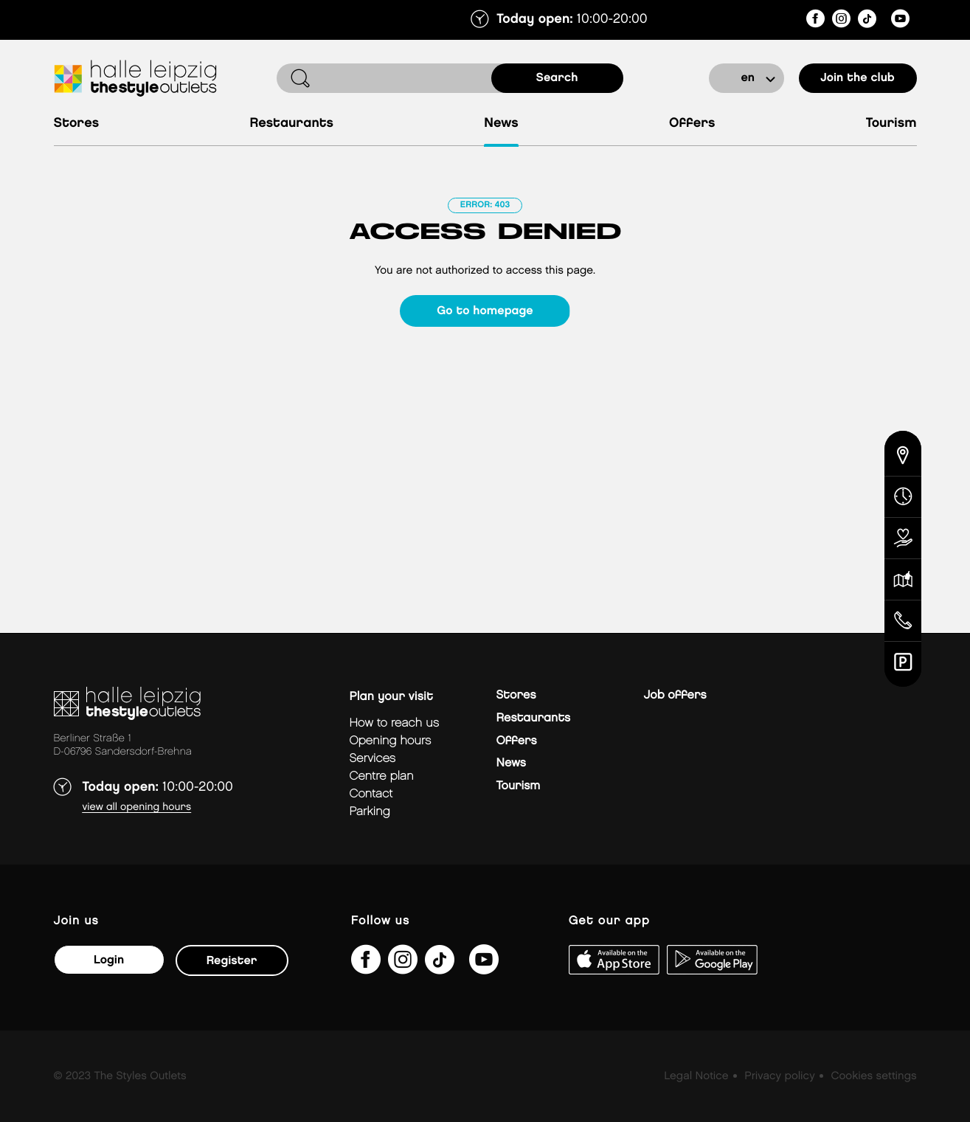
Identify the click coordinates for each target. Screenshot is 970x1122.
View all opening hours (137, 807)
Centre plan (382, 776)
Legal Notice (696, 1076)
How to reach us (395, 723)
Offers (692, 123)
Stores (77, 123)
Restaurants (291, 123)
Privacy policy (779, 1076)
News (501, 123)
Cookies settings (873, 1076)
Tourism (891, 123)
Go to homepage (485, 310)
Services (373, 758)
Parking (370, 811)
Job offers (675, 695)
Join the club (857, 77)
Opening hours (391, 741)
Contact (371, 794)
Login (109, 960)
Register (232, 960)
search (557, 77)
